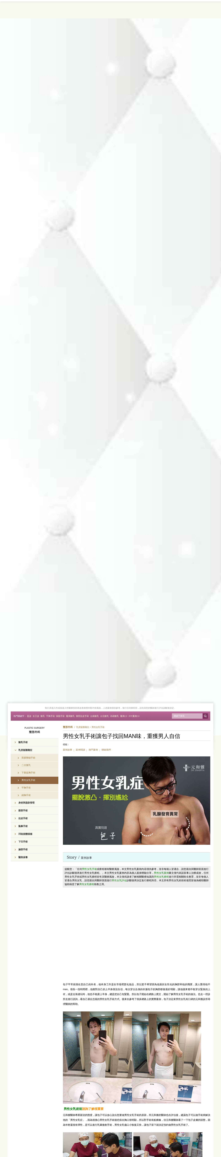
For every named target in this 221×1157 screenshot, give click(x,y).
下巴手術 (23, 841)
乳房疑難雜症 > (83, 727)
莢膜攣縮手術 (28, 758)
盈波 (29, 716)
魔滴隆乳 (70, 716)
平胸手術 (50, 716)
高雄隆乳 (114, 716)
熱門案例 (93, 750)
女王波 (36, 716)
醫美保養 (23, 857)
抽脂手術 (60, 716)
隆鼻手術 (23, 826)
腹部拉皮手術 (82, 716)
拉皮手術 (23, 818)
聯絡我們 (106, 750)
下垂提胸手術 (28, 772)
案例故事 (67, 750)
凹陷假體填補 (25, 834)
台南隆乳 (94, 716)
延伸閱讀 (80, 750)
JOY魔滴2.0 (133, 716)
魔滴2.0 (123, 716)
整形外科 (68, 727)
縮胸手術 (26, 795)
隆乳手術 (23, 742)
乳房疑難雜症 (25, 750)
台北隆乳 (104, 716)
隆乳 (43, 716)
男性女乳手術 (28, 780)
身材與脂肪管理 (26, 802)
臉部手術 (23, 849)
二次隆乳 (26, 765)
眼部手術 (23, 810)
